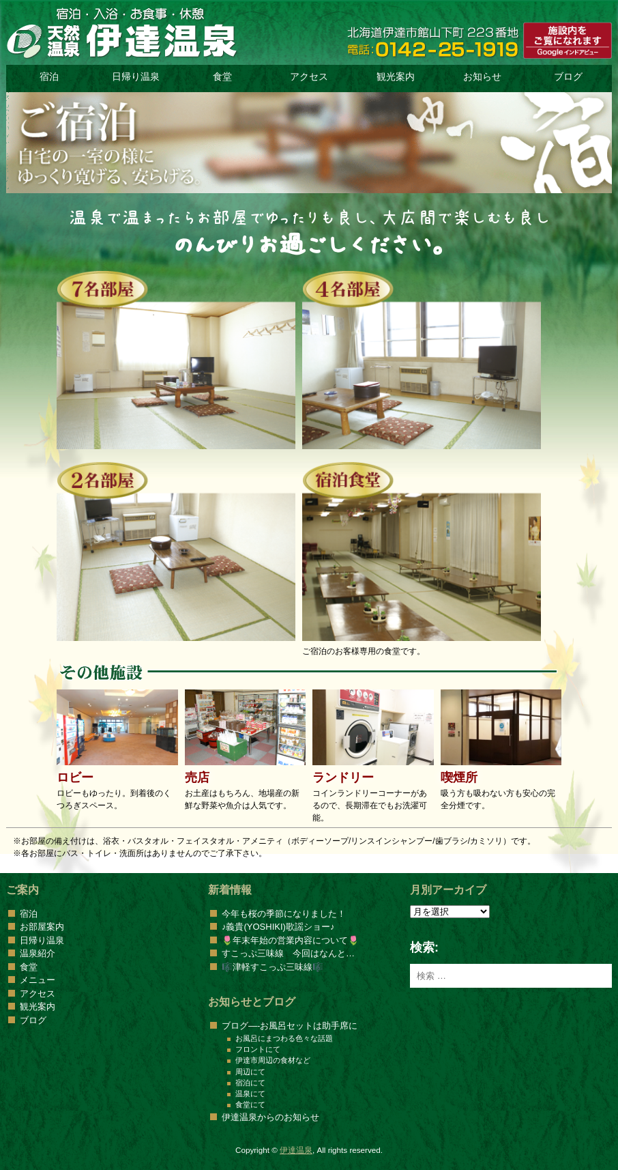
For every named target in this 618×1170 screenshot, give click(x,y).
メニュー (37, 980)
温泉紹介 (37, 953)
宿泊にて (250, 1083)
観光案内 (396, 76)
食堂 (222, 76)
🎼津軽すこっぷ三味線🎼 (272, 967)
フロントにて (257, 1049)
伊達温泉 (296, 1149)
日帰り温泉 (136, 76)
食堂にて (250, 1104)
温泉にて (250, 1093)
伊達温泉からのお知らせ (270, 1117)
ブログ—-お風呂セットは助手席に (289, 1026)
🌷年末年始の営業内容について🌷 (290, 940)
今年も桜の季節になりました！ (284, 914)
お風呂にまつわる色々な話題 (284, 1038)
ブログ (568, 76)
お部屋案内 (42, 927)
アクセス (309, 76)
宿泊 (49, 76)
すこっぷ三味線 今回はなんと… (288, 953)
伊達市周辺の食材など (272, 1060)
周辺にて (250, 1072)
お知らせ (482, 76)
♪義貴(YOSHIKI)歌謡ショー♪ (278, 927)
